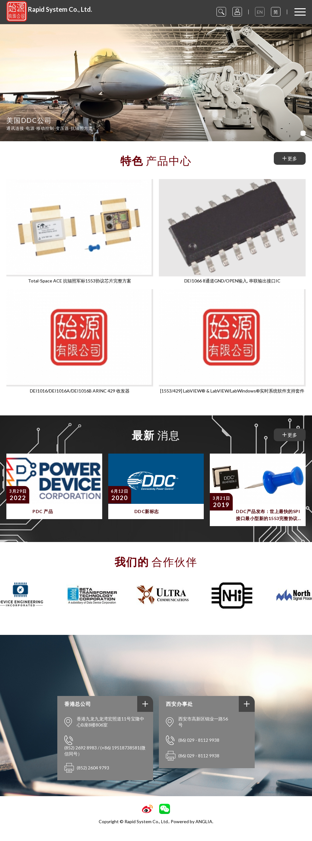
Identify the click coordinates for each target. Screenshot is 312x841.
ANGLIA (203, 821)
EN (260, 12)
